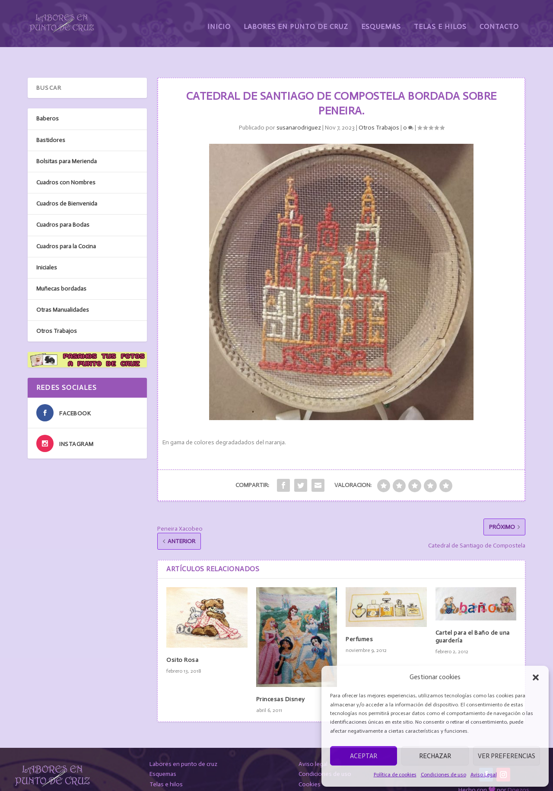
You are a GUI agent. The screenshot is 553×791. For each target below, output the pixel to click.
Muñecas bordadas (61, 268)
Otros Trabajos (379, 107)
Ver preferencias (506, 756)
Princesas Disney (280, 679)
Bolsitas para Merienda (66, 141)
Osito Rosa (182, 640)
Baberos (47, 98)
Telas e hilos (166, 764)
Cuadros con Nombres (65, 162)
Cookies (310, 764)
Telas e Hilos (440, 20)
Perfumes (359, 619)
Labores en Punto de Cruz (296, 20)
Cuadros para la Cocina (66, 226)
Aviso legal (313, 743)
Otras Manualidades (62, 290)
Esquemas (381, 20)
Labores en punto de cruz (183, 743)
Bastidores (50, 119)
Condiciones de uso (443, 775)
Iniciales (46, 247)
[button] (535, 677)
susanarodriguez (298, 107)
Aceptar (363, 756)
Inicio (219, 20)
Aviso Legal (483, 775)
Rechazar (435, 756)
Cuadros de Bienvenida (66, 183)
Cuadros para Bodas (62, 205)
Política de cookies (395, 775)
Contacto (499, 20)
